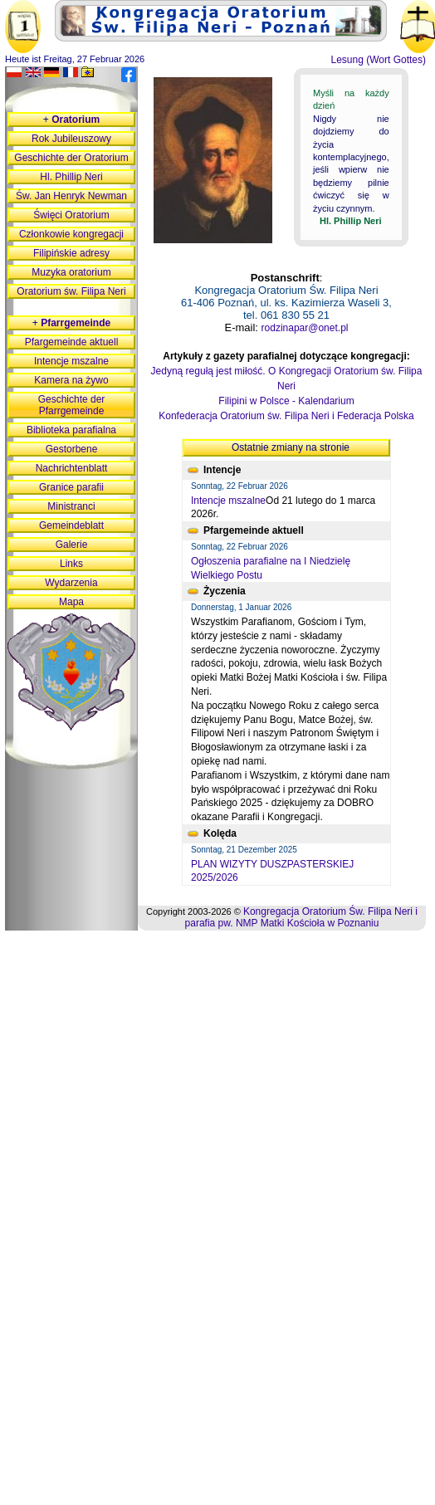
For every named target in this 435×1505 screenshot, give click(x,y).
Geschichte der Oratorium (71, 158)
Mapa (71, 602)
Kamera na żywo (71, 380)
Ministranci (71, 506)
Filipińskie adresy (71, 253)
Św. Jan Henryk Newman (71, 196)
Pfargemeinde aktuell (72, 342)
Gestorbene (72, 449)
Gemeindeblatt (71, 525)
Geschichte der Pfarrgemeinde (71, 405)
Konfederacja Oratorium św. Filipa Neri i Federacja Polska (286, 416)
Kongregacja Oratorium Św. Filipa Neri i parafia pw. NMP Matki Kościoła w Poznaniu (301, 917)
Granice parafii (71, 487)
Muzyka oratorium (71, 272)
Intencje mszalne (228, 500)
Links (71, 563)
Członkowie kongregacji (71, 234)
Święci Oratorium (71, 215)
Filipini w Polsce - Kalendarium (286, 401)
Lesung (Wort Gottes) (379, 60)
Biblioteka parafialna (71, 430)
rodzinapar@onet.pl (305, 328)
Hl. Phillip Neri (71, 177)
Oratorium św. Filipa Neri (71, 291)
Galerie (72, 544)
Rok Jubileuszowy (71, 138)
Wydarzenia (71, 583)
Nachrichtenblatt (72, 468)
